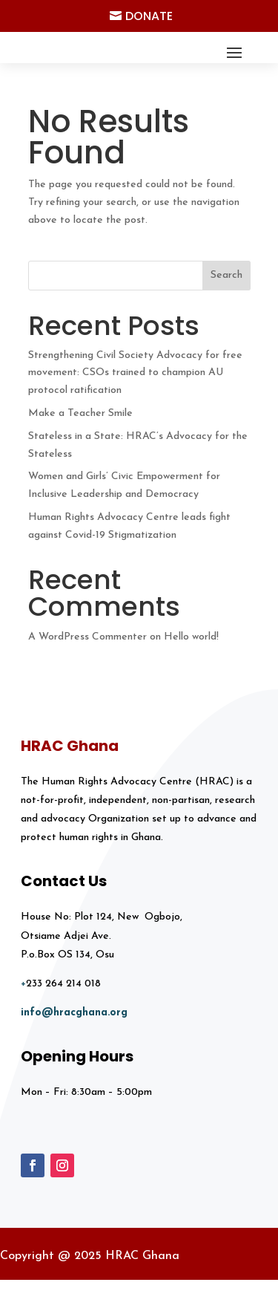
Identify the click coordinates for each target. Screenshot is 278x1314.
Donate (149, 16)
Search (226, 275)
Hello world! (191, 637)
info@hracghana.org (74, 1012)
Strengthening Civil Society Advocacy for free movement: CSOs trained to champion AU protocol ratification (135, 373)
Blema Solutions (214, 1304)
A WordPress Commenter (87, 637)
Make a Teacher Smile (80, 413)
